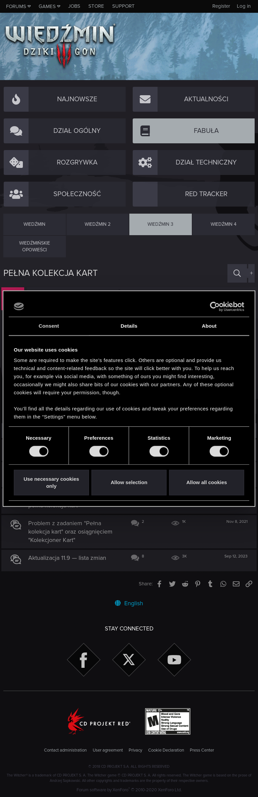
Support (123, 6)
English (129, 603)
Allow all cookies (206, 482)
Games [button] (47, 6)
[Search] (237, 273)
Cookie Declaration (166, 750)
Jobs (74, 6)
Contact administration (65, 750)
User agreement (108, 750)
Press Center (202, 750)
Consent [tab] (49, 326)
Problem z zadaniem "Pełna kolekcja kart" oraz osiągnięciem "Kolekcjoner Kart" (72, 531)
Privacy (135, 750)
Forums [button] (16, 6)
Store (96, 6)
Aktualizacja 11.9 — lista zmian (69, 557)
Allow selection (129, 482)
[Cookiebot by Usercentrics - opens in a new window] (214, 306)
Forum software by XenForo (129, 790)
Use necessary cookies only (51, 482)
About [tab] (209, 326)
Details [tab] (129, 326)
